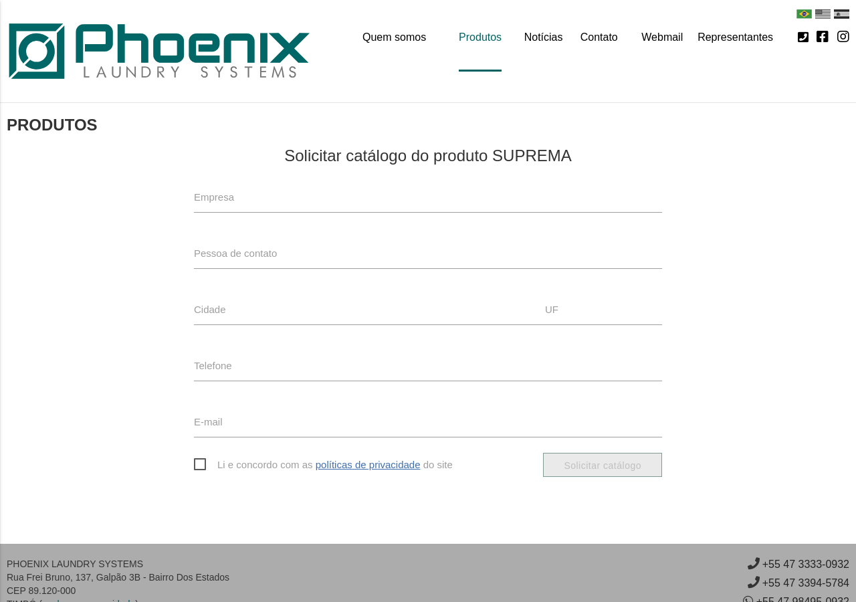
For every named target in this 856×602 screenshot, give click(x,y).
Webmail (662, 37)
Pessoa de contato (235, 253)
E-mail (208, 421)
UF (551, 309)
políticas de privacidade (368, 464)
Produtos (480, 37)
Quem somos (394, 37)
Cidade (210, 309)
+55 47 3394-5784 (805, 583)
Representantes (735, 37)
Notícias (543, 37)
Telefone (213, 365)
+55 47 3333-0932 (805, 564)
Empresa (214, 197)
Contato (599, 37)
